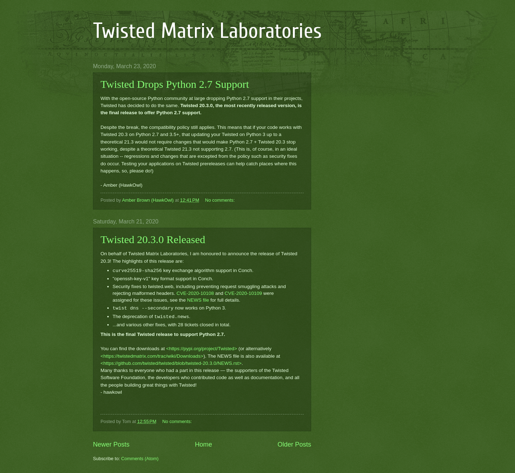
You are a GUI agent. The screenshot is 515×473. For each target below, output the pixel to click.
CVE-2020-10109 (243, 293)
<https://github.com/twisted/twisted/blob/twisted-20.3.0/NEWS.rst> (170, 363)
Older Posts (294, 444)
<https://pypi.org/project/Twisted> (201, 348)
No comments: (220, 200)
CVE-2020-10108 (195, 293)
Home (203, 444)
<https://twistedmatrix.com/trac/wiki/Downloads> (151, 356)
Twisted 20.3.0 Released (152, 239)
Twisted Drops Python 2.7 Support (174, 84)
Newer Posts (111, 444)
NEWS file (198, 300)
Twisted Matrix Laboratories (207, 31)
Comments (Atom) (139, 458)
